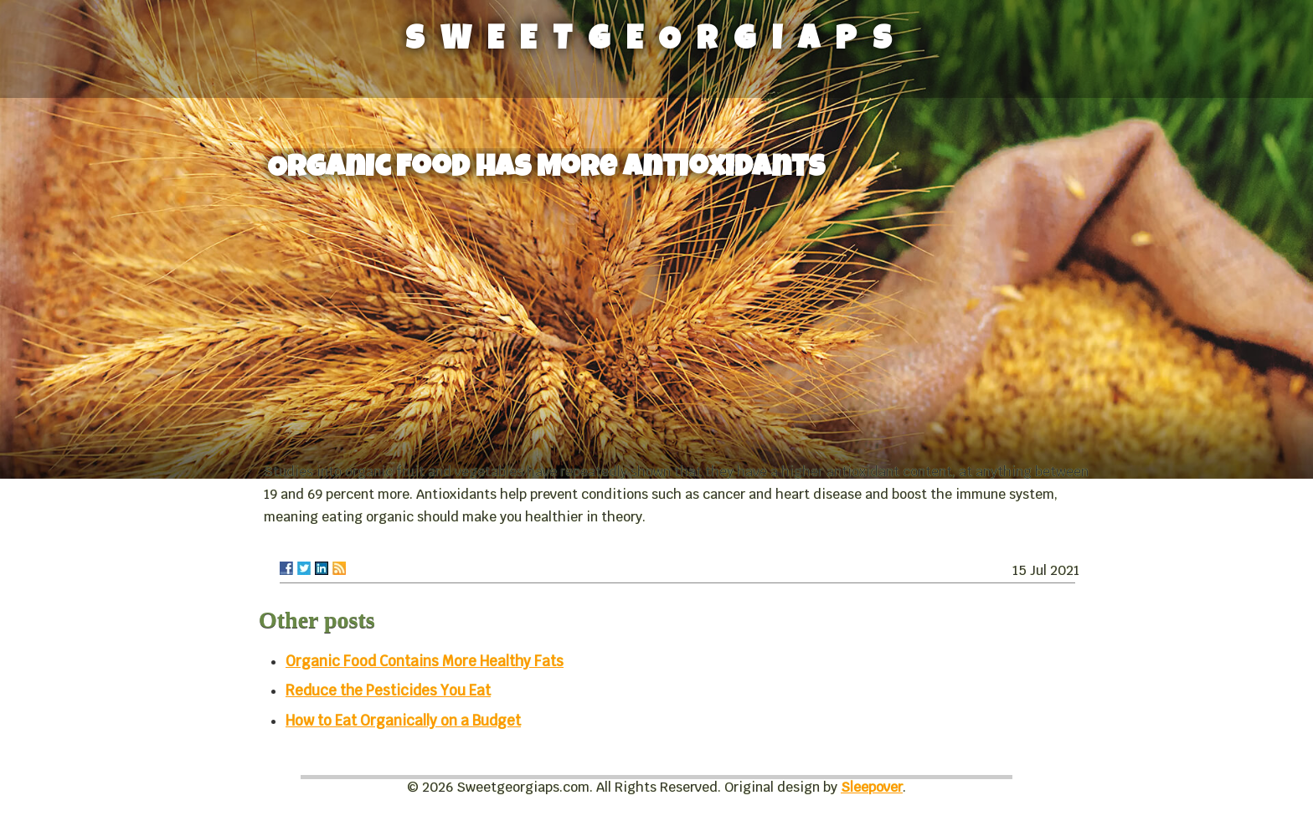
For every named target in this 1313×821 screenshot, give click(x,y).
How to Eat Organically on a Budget (403, 720)
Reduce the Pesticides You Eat (388, 690)
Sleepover (872, 787)
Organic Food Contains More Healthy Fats (425, 661)
